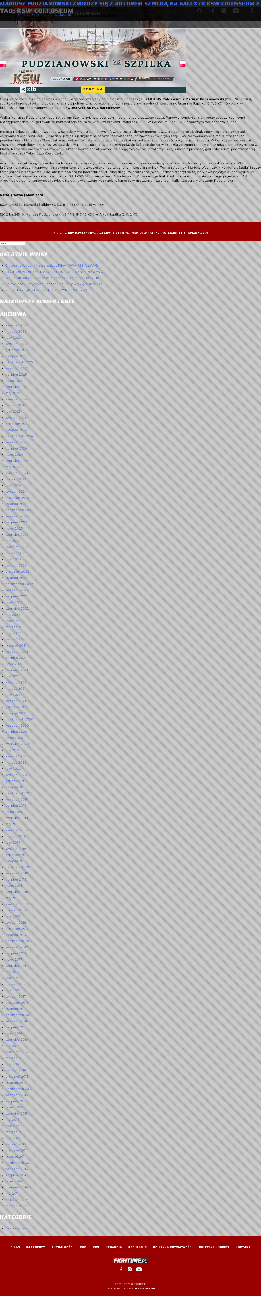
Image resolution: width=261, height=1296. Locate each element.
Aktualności (62, 1247)
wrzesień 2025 (17, 368)
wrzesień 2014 (16, 1169)
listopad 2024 (16, 430)
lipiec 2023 (14, 528)
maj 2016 (12, 1046)
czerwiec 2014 (16, 1187)
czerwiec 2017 (16, 965)
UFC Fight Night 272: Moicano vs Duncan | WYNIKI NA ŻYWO (54, 271)
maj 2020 (12, 750)
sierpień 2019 (15, 805)
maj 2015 (12, 1119)
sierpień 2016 (15, 1027)
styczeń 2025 (16, 417)
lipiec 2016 (13, 1033)
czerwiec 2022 (17, 608)
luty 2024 (13, 485)
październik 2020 (19, 719)
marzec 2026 (15, 331)
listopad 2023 (16, 504)
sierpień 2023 (16, 522)
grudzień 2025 (17, 350)
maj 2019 (12, 824)
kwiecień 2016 (16, 1052)
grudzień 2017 (17, 929)
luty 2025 (13, 411)
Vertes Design (144, 1288)
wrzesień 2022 (17, 590)
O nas (15, 1247)
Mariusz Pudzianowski (188, 233)
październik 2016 (18, 1015)
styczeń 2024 (16, 491)
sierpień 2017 (15, 953)
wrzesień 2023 (17, 516)
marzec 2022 (15, 627)
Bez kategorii (80, 233)
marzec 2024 (15, 479)
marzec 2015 (15, 1132)
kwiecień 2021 (16, 682)
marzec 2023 (15, 553)
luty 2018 (12, 916)
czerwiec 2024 (17, 461)
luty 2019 (12, 842)
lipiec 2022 (14, 602)
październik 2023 (19, 510)
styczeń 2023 (16, 565)
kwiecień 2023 (17, 547)
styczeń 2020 (16, 775)
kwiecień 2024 (17, 473)
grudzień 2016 (16, 1002)
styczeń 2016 (15, 1070)
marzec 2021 (15, 688)
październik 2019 (18, 793)
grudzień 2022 (17, 571)
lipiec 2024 (14, 454)
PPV (96, 1247)
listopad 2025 (16, 356)
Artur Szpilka (116, 233)
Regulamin (137, 1247)
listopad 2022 (16, 578)
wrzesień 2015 (16, 1095)
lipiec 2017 (13, 959)
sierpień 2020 (16, 731)
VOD (83, 1247)
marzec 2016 (15, 1058)
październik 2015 (18, 1089)
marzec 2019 (15, 836)
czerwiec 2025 (17, 387)
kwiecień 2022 (17, 621)
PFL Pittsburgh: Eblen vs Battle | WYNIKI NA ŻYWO (47, 290)
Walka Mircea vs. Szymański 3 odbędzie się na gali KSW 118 (52, 278)
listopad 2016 (15, 1009)
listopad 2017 (16, 935)
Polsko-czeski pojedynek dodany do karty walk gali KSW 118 (53, 284)
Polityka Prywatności (173, 1247)
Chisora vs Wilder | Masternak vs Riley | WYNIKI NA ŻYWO (51, 265)
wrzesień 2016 (16, 1021)
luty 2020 (13, 768)
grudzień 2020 (17, 707)
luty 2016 (12, 1064)
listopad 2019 (16, 787)
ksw (134, 233)
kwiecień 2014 (16, 1199)
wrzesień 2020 (17, 725)
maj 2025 (12, 393)
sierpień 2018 (16, 879)
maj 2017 (12, 972)
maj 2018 (12, 898)
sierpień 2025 (16, 374)
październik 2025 (19, 362)
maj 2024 (12, 467)
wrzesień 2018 (16, 873)
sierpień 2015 (15, 1101)
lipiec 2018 (13, 885)
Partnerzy (35, 1247)
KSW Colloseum (153, 233)
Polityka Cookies (214, 1247)
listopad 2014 (16, 1156)
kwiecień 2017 (16, 978)
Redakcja (114, 1247)
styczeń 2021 (15, 701)
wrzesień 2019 (16, 799)
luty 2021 (12, 695)
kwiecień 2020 (17, 756)
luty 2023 (13, 559)
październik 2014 (18, 1163)
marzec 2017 (15, 984)
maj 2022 (12, 614)
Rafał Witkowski (58, 14)
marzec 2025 (15, 405)
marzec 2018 (15, 910)
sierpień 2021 (15, 658)
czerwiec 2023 (17, 534)
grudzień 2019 (17, 781)
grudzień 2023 (17, 497)
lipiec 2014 (13, 1181)
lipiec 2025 (14, 380)
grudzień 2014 (17, 1150)
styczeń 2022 (16, 639)
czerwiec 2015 (16, 1113)
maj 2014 (12, 1193)
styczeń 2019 (15, 848)
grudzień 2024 (17, 424)
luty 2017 (12, 990)
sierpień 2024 (16, 448)
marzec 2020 (16, 762)
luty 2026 (13, 337)
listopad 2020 (16, 713)
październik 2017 (18, 941)
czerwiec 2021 (16, 670)
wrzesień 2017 (16, 947)
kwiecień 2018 (16, 904)
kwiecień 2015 (16, 1126)
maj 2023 (12, 541)
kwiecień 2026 (16, 325)
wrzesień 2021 (16, 651)
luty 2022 (13, 633)
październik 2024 (19, 436)
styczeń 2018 (15, 922)
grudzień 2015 (16, 1076)
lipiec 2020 (14, 738)
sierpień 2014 (15, 1175)
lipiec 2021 (13, 664)
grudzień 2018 (17, 855)
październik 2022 (19, 584)
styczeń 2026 (16, 344)
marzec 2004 (16, 1206)
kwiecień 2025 (16, 399)
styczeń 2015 (15, 1144)
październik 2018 (19, 867)
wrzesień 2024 (17, 442)
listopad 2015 (15, 1082)
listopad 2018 (16, 861)
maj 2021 (12, 676)
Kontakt (243, 1247)
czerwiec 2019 (16, 818)
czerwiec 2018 (16, 892)
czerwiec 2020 (17, 744)
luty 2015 (12, 1138)
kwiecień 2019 (16, 830)
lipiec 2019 (13, 812)
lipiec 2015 (13, 1107)
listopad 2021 (16, 645)
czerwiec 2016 (16, 1039)
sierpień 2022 (16, 596)
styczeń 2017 (15, 996)
